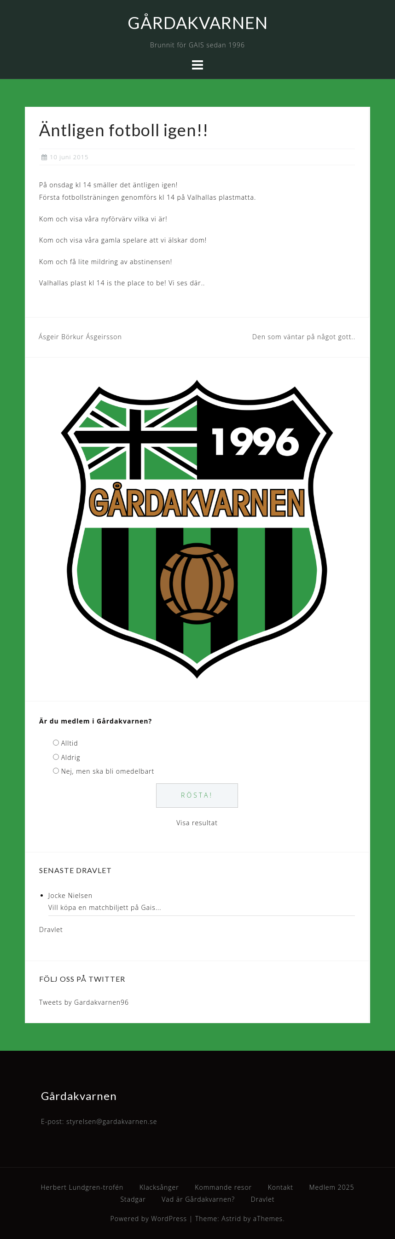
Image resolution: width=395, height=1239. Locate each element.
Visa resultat (197, 822)
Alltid (69, 743)
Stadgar (132, 1199)
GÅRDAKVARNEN (198, 22)
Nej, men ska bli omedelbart (108, 771)
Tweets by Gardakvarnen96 (84, 1002)
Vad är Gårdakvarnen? (198, 1199)
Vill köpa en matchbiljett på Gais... (105, 907)
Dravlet (51, 929)
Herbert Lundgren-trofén (82, 1187)
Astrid (231, 1218)
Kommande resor (223, 1187)
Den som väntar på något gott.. (303, 336)
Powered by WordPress (148, 1218)
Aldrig (71, 757)
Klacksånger (159, 1187)
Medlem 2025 (331, 1187)
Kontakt (280, 1187)
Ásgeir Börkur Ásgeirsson (80, 336)
